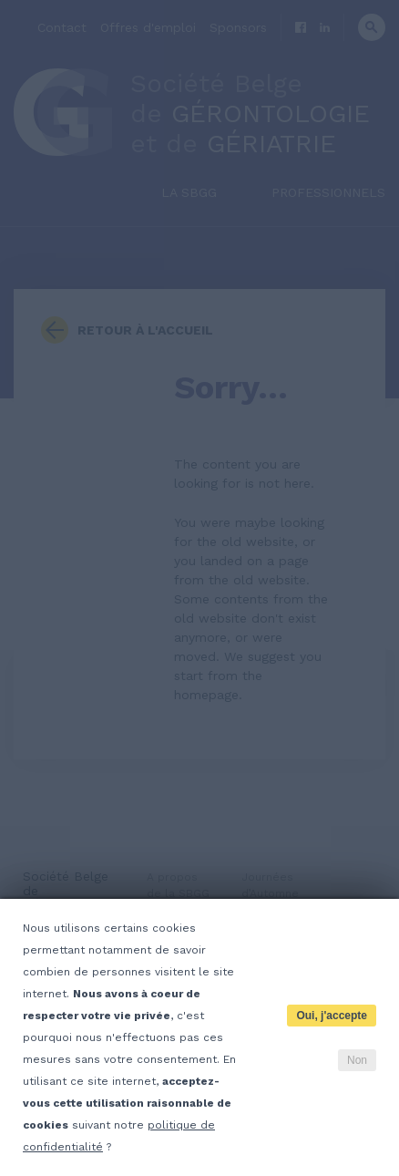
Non (357, 1060)
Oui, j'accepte (331, 1015)
